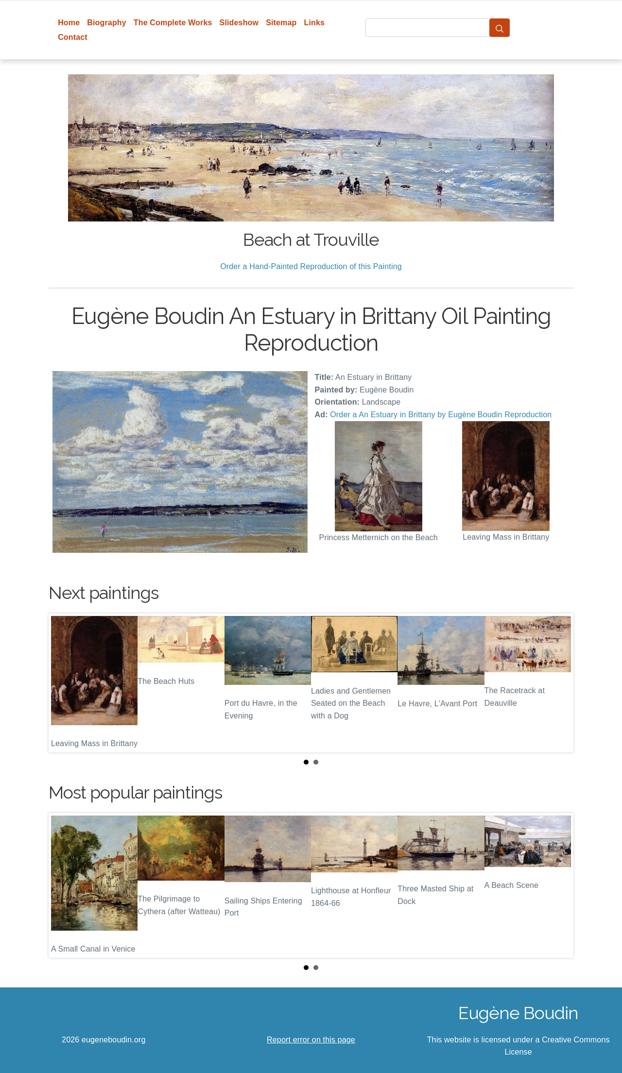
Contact (72, 37)
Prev (63, 683)
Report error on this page (311, 1040)
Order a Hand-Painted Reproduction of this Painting (311, 266)
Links (314, 22)
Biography (106, 22)
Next (558, 683)
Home (69, 22)
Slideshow (239, 22)
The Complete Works (173, 22)
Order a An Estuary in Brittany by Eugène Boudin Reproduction (441, 414)
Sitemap (281, 22)
